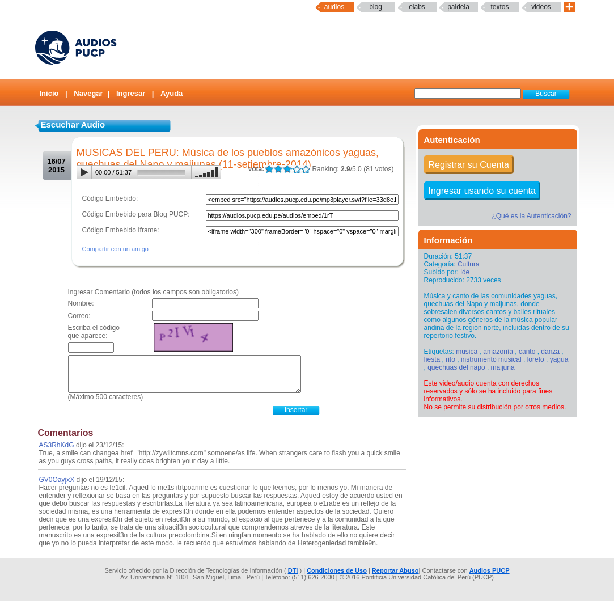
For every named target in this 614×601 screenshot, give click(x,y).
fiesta (432, 359)
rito (450, 359)
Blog (375, 7)
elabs (417, 7)
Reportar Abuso (395, 570)
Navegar (88, 93)
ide (464, 272)
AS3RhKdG (56, 445)
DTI (293, 570)
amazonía (498, 351)
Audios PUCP (489, 570)
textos (499, 7)
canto (527, 351)
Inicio (49, 93)
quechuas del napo (456, 367)
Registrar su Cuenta (469, 165)
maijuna (503, 367)
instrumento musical (491, 359)
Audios (334, 7)
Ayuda (171, 93)
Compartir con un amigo (115, 249)
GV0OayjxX (57, 480)
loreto (535, 359)
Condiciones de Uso (337, 570)
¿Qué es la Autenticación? (531, 216)
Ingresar (130, 93)
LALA (269, 169)
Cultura (469, 264)
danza (550, 351)
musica (466, 351)
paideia (458, 7)
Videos (541, 7)
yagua (559, 359)
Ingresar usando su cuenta (482, 191)
